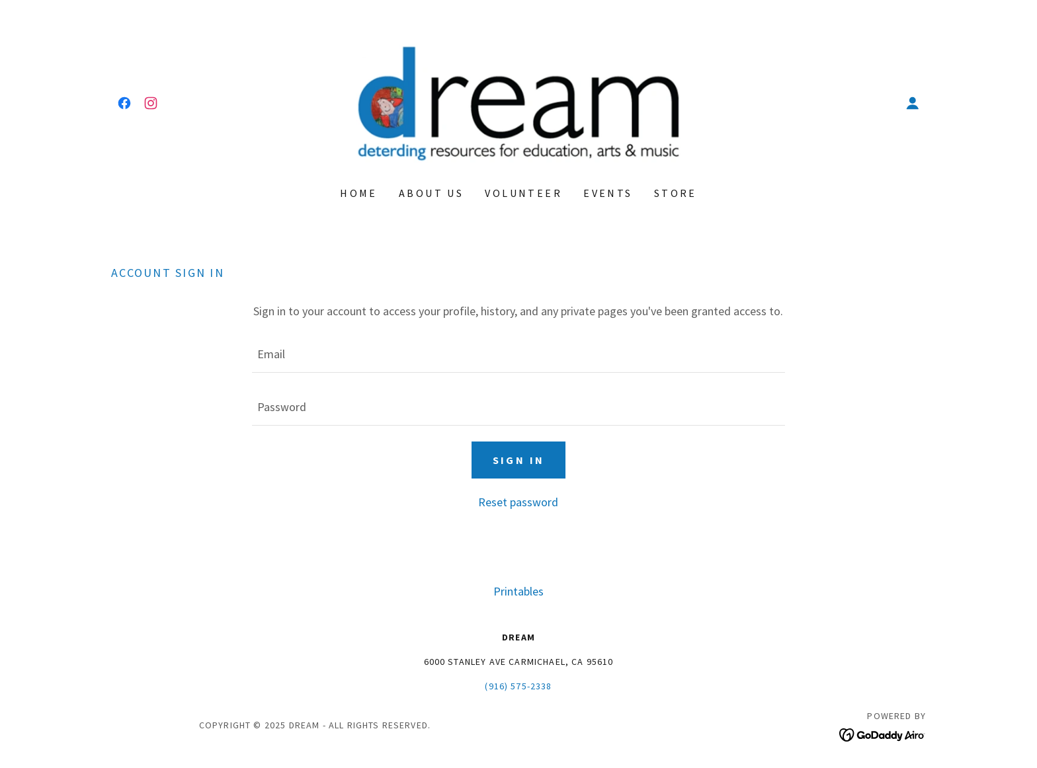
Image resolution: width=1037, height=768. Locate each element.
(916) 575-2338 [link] (518, 686)
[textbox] (518, 354)
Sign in (519, 460)
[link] (124, 103)
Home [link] (359, 193)
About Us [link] (431, 193)
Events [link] (608, 193)
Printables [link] (518, 591)
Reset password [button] (518, 502)
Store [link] (675, 193)
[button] (912, 103)
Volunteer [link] (523, 193)
